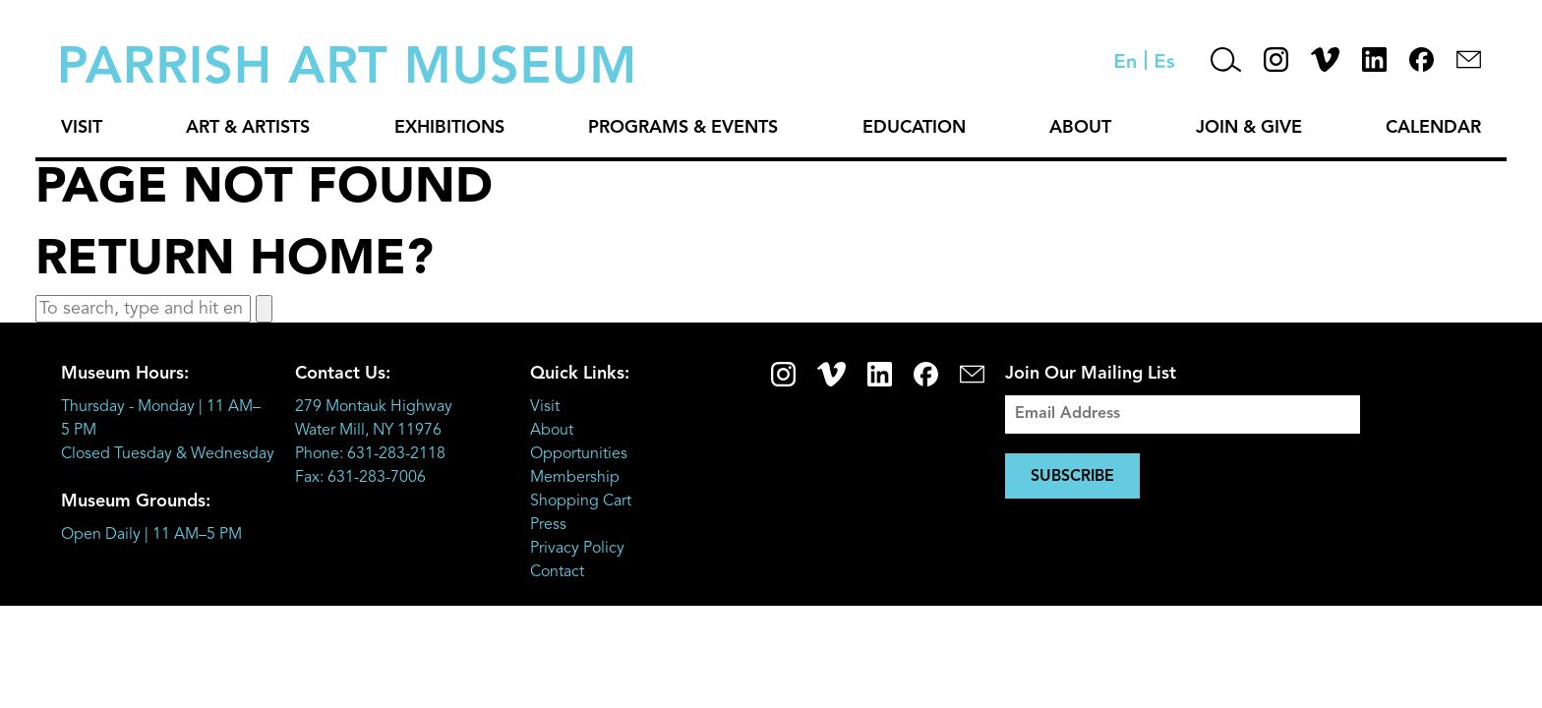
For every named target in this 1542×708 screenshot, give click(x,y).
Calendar (1433, 128)
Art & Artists (248, 128)
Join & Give (1249, 128)
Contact (557, 572)
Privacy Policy (577, 549)
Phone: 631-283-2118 (370, 454)
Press (548, 525)
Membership (575, 478)
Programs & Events (683, 128)
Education (914, 128)
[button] (264, 309)
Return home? (234, 260)
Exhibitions (449, 128)
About (1080, 128)
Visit (81, 128)
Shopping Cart (580, 501)
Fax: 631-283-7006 (360, 478)
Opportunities (578, 454)
